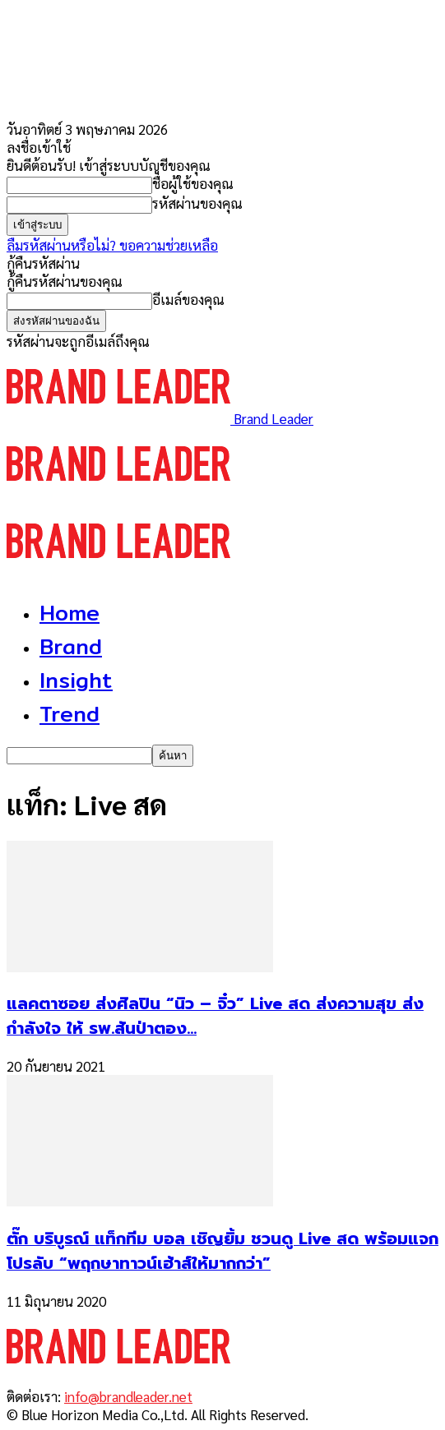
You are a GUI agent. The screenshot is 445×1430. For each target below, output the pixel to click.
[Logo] (118, 496)
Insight (76, 680)
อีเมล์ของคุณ (188, 299)
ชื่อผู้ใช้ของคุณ (193, 183)
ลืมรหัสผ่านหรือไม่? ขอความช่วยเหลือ (112, 245)
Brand (70, 646)
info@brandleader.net (128, 1396)
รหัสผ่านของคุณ (197, 203)
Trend (69, 714)
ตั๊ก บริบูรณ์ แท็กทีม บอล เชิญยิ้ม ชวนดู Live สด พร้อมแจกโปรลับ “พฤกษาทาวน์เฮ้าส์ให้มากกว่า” (222, 1250)
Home (69, 613)
